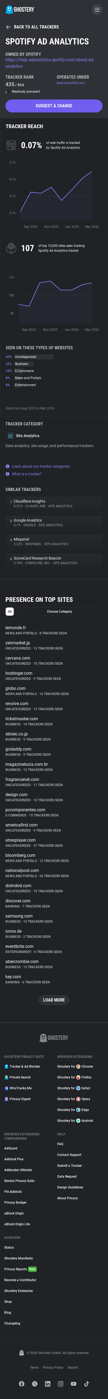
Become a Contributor (20, 1280)
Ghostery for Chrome (75, 1066)
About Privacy (67, 1198)
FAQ (60, 1144)
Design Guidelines (70, 1187)
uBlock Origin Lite (17, 1224)
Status (9, 1247)
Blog (7, 1312)
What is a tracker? (23, 474)
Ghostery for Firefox (74, 1077)
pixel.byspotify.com (71, 83)
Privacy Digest (17, 1099)
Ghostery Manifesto (18, 1258)
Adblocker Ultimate (18, 1170)
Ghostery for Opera (73, 1099)
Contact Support (69, 1155)
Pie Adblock (13, 1192)
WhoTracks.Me (18, 1088)
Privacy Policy (53, 1367)
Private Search (17, 1077)
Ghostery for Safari (73, 1088)
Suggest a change (54, 105)
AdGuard (10, 1148)
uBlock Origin (14, 1213)
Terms (34, 1367)
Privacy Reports (20, 1269)
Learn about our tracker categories (37, 466)
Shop (8, 1302)
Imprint (73, 1367)
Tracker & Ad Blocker (22, 1066)
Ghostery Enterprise (18, 1291)
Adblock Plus (13, 1159)
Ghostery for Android (75, 1121)
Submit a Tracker (69, 1166)
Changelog (12, 1323)
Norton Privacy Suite (19, 1181)
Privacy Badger (15, 1202)
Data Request (67, 1176)
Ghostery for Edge (73, 1110)
